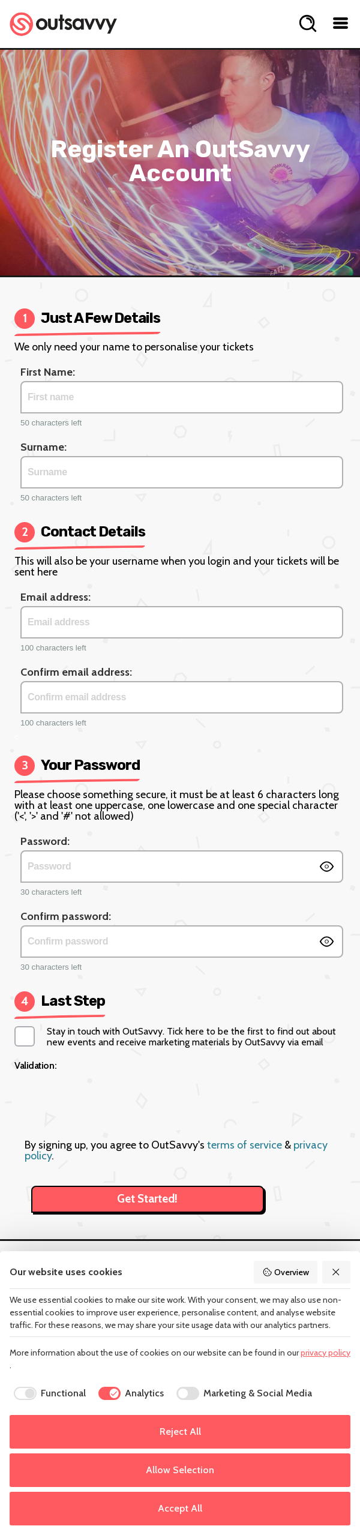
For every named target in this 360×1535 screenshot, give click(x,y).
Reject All (180, 1431)
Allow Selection (180, 1470)
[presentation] (112, 1097)
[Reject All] (336, 1272)
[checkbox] (48, 1393)
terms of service (244, 1145)
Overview (285, 1272)
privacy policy (325, 1352)
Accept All (180, 1508)
